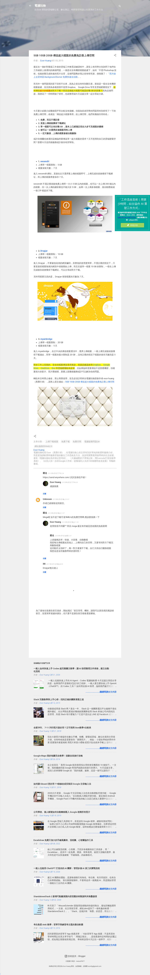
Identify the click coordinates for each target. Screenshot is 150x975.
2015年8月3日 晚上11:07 (56, 513)
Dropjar (44, 251)
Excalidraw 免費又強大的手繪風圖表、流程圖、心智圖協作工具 (63, 840)
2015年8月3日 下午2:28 (56, 473)
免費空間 (77, 441)
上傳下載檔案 (52, 441)
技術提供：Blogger (75, 956)
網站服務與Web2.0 (43, 446)
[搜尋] (119, 6)
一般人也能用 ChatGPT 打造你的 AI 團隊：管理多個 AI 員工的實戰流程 (67, 868)
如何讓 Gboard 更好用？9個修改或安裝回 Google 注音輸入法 (62, 784)
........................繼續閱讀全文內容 (101, 692)
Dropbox (97, 365)
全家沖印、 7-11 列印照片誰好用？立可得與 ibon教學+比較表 (62, 727)
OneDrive (45, 368)
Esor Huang (55, 482)
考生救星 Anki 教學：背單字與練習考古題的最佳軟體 (58, 924)
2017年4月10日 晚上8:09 (54, 564)
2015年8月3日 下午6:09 (70, 482)
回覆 (44, 494)
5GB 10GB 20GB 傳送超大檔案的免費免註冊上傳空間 (89, 381)
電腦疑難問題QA (92, 441)
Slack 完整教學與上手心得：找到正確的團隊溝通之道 (59, 699)
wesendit (44, 161)
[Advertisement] (75, 31)
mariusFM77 (80, 961)
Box (53, 368)
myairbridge (46, 339)
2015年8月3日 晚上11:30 (70, 522)
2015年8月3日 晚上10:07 (61, 499)
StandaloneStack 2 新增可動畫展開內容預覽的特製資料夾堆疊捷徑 (65, 896)
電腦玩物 (40, 5)
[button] (115, 55)
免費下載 (65, 441)
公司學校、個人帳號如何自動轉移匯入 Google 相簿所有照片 (62, 812)
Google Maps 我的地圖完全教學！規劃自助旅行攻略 (58, 756)
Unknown (47, 499)
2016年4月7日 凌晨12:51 (63, 536)
